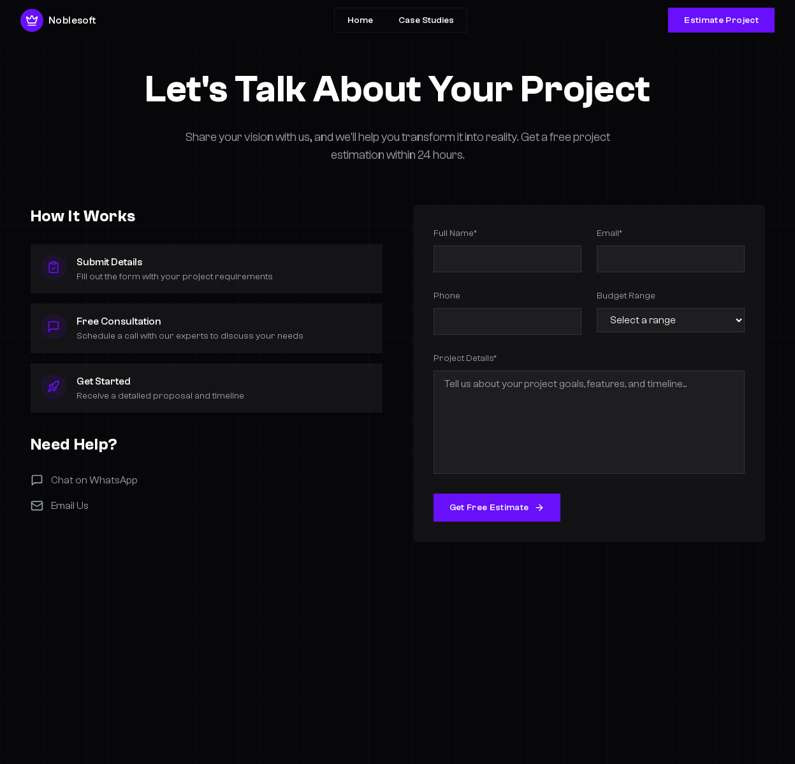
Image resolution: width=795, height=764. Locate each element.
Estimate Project (721, 20)
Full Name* (455, 233)
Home (360, 20)
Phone (447, 295)
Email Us (60, 505)
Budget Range (626, 295)
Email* (609, 233)
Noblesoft (58, 20)
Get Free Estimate (496, 507)
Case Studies (426, 20)
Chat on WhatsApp (84, 480)
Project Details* (465, 358)
